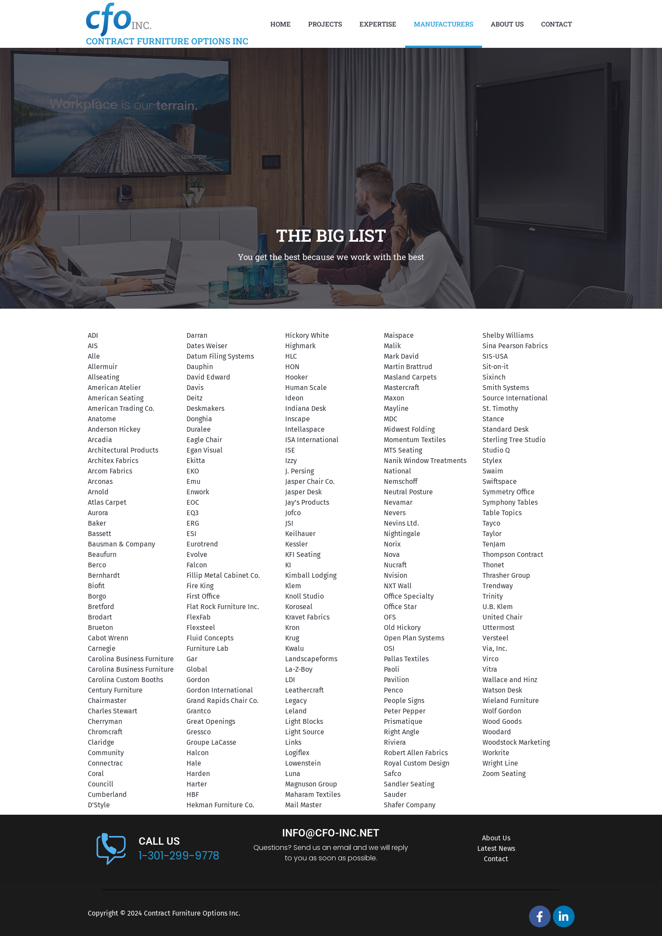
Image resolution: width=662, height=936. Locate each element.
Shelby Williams (507, 335)
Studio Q (496, 450)
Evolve (196, 554)
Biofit (96, 586)
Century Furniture (115, 690)
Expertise (377, 24)
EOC (192, 502)
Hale (193, 763)
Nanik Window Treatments (425, 460)
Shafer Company (410, 805)
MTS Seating (403, 450)
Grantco (198, 711)
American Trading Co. (121, 408)
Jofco (293, 513)
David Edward (208, 377)
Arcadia (100, 440)
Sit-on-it (495, 367)
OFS (390, 617)
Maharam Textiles (312, 794)
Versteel (495, 638)
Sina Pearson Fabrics (515, 346)
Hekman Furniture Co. (220, 805)
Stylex (492, 460)
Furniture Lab (207, 648)
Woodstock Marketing (516, 742)
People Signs (404, 700)
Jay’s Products (307, 502)
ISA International (312, 440)
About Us (507, 24)
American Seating (115, 398)
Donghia (199, 419)
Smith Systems (505, 387)
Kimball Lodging (310, 575)
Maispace (399, 335)
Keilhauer (300, 534)
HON (292, 367)
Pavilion (396, 680)
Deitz (194, 398)
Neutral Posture (408, 492)
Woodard (496, 732)
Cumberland (107, 794)
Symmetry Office (508, 492)
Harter (196, 784)
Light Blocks (304, 721)
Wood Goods (502, 721)
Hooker (296, 377)
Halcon (197, 753)
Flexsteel (200, 627)
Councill (100, 784)
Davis (194, 387)
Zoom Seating (504, 773)
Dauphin (199, 367)
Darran (196, 335)
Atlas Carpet (107, 502)
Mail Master (303, 805)
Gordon (198, 680)
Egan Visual (204, 450)
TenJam (494, 544)
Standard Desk (505, 429)
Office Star (400, 607)
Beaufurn (102, 554)
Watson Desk (502, 690)
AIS (93, 346)
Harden (198, 773)
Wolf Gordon (501, 711)
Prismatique (403, 721)
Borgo (97, 596)
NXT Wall (398, 586)
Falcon (196, 565)
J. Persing (299, 471)
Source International (515, 398)
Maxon (394, 398)
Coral (96, 773)
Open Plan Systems (414, 638)
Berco (97, 565)
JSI (289, 523)
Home (280, 24)
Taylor (492, 534)
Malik (392, 346)
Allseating (103, 377)
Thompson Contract (512, 554)
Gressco (198, 732)
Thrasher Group (506, 575)
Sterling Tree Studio (514, 440)
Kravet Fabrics (307, 617)
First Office (203, 596)
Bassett (99, 534)
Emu (193, 481)
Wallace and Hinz (509, 680)
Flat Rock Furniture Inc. (222, 607)
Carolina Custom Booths (125, 680)
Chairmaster (107, 700)
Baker (97, 523)
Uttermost (498, 627)
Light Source (304, 732)
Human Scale (306, 387)
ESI (191, 534)
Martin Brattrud (408, 367)
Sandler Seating (409, 784)
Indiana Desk (305, 408)
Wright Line (500, 763)
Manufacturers (443, 24)
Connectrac (105, 763)
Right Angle (401, 732)
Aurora (98, 513)
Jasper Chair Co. (310, 481)
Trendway (497, 586)
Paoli (391, 669)
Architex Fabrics (113, 460)
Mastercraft (401, 387)
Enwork (197, 492)
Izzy (291, 460)
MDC (390, 419)
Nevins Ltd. (401, 523)
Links (293, 742)
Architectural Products (123, 450)
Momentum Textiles (415, 440)
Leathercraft (304, 690)
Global (196, 669)
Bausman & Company (121, 544)
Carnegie (102, 648)
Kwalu (294, 648)
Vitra (489, 669)
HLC (291, 356)
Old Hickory (402, 627)
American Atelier (114, 387)
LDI (290, 680)
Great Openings (210, 721)
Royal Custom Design (416, 763)
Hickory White (307, 335)
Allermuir (102, 367)
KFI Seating (302, 554)
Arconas (100, 481)
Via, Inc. (494, 648)
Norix (392, 544)
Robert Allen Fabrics (416, 753)
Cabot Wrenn (108, 638)
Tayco (491, 523)
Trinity (492, 596)
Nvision (395, 575)
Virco (490, 659)
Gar (191, 659)
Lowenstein (303, 763)
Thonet (493, 565)
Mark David (401, 356)
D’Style (99, 805)
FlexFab (198, 617)
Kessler (296, 544)
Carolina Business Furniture (131, 659)
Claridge (101, 742)
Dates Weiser (206, 346)
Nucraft (395, 565)
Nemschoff (400, 481)
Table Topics (502, 513)
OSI (389, 648)
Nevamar (398, 502)
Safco (392, 773)
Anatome (102, 419)
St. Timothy (500, 408)
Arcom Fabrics (110, 471)
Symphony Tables (510, 502)
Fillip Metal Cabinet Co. (223, 575)
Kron (292, 627)
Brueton (100, 627)
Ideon (294, 398)
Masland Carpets (410, 377)
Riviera (395, 742)
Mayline (396, 408)
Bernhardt (104, 575)
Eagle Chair (204, 440)
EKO (192, 471)
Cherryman (105, 721)
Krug (292, 638)
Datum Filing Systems (220, 356)
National (397, 471)
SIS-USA (495, 356)
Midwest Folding (409, 429)
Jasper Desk (303, 492)
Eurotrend (202, 544)
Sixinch (494, 377)
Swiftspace (499, 481)
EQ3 (192, 513)
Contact (556, 24)
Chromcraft (105, 732)
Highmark (300, 346)
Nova (392, 554)
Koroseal (299, 607)
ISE (290, 450)
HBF (192, 794)
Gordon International (219, 690)
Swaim (492, 471)
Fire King (199, 586)
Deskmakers (205, 408)
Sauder (395, 794)
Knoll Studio (304, 596)
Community (106, 753)
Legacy (296, 700)
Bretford (101, 607)
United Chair (502, 617)
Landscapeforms (311, 659)
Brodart (100, 617)
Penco (393, 690)
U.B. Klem (497, 607)
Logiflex (297, 753)
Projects (325, 24)
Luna (292, 773)
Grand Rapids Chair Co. (222, 700)
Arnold (98, 492)
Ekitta (195, 460)
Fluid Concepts (209, 638)
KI (288, 565)
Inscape (297, 419)
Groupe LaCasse (211, 742)
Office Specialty (409, 596)
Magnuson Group (311, 784)
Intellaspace (305, 429)
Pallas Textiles (406, 659)
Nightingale (402, 534)
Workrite (495, 753)
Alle (94, 356)
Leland (296, 711)
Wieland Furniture (510, 700)
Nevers (395, 513)
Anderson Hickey (114, 429)
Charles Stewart (112, 711)
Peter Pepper (405, 711)
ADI (93, 335)
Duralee (198, 429)
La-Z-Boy (299, 669)
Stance (493, 419)
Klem (293, 586)
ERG (192, 523)
